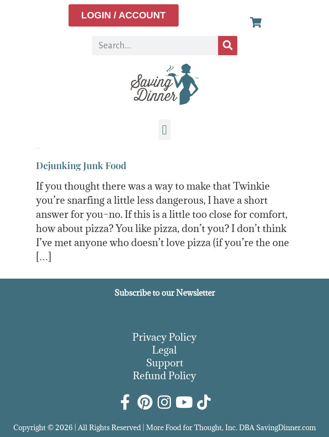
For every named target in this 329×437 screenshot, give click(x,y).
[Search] (227, 45)
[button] (164, 129)
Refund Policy (164, 375)
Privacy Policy (164, 336)
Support (164, 362)
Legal (164, 349)
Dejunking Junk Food (81, 165)
